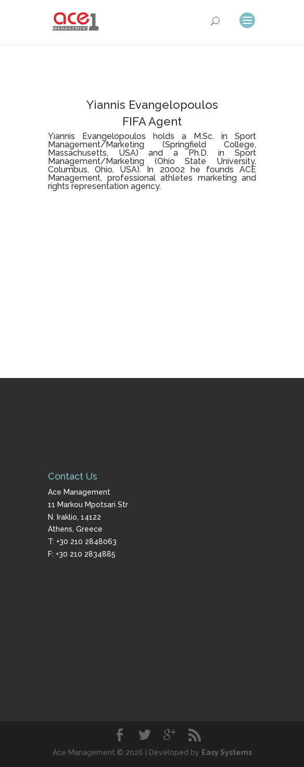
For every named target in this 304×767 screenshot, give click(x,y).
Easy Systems (226, 752)
